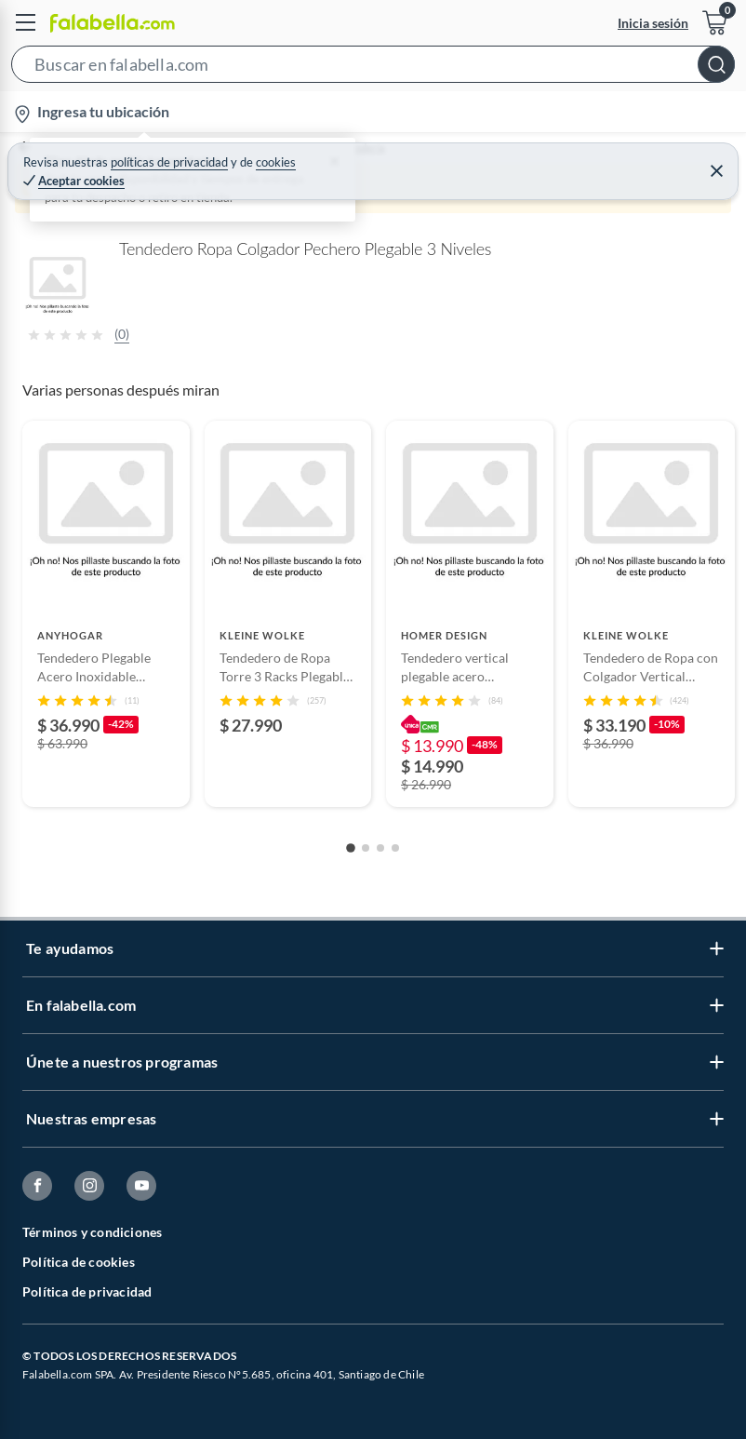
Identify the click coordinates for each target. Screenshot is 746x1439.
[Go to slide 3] (380, 848)
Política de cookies (78, 1262)
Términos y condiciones (92, 1232)
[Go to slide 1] (350, 848)
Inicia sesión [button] (653, 23)
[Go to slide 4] (395, 848)
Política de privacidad (87, 1291)
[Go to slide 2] (365, 848)
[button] (373, 68)
